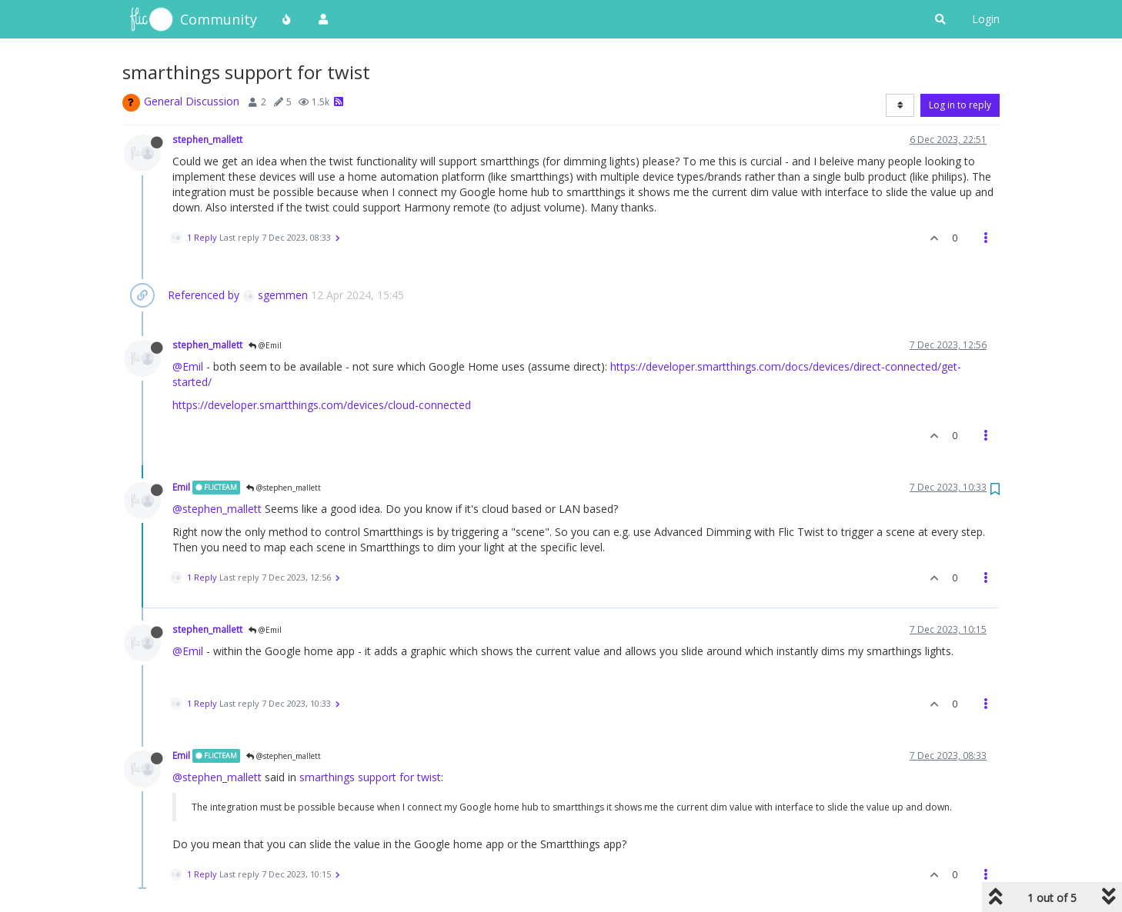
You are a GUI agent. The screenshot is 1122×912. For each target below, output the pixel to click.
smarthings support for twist (370, 777)
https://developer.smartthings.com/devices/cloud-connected (321, 405)
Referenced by (203, 295)
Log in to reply (960, 105)
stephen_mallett (207, 139)
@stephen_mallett (283, 487)
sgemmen (275, 295)
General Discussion (191, 101)
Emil (181, 487)
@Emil (265, 345)
